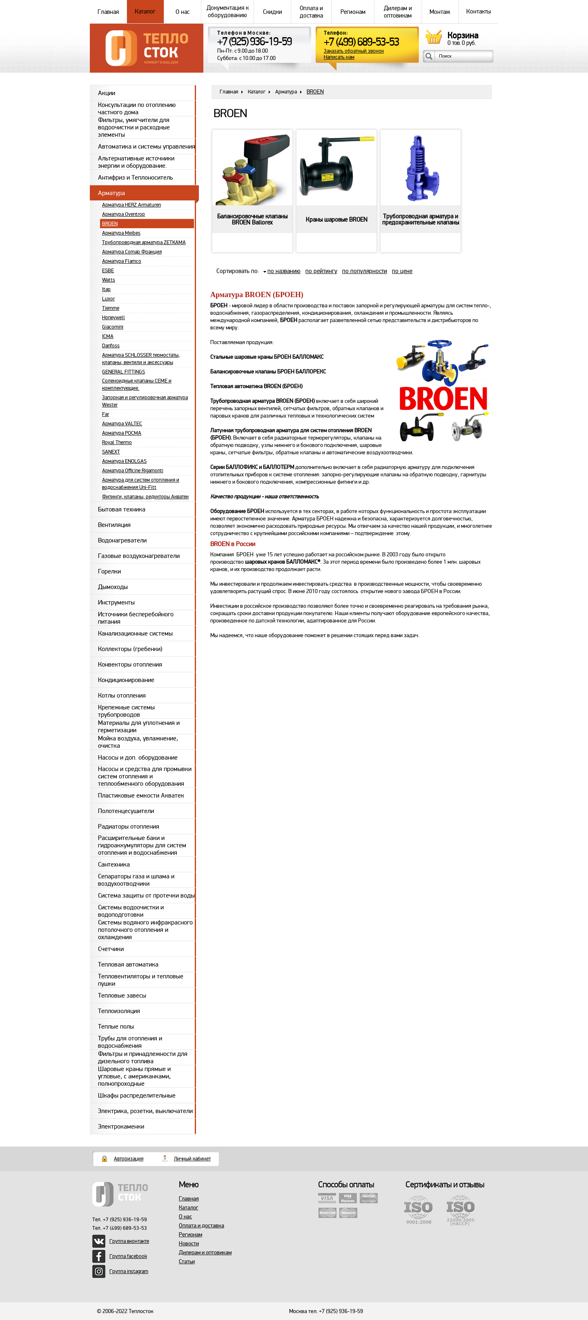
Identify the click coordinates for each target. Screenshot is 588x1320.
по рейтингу (321, 271)
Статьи (187, 1261)
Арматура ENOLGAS (124, 461)
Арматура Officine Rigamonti (132, 470)
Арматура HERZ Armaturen (131, 205)
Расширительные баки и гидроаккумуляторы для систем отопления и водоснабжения (142, 845)
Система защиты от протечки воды (146, 895)
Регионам (353, 11)
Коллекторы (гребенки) (130, 649)
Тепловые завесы (122, 995)
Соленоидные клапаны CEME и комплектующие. (137, 384)
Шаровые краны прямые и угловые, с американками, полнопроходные (134, 1076)
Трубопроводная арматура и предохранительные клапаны (420, 219)
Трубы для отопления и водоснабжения (130, 1041)
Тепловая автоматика (128, 964)
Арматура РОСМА (121, 433)
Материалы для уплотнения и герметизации (139, 726)
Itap (106, 289)
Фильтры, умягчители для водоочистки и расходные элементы (134, 127)
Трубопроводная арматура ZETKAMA (144, 242)
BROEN (110, 223)
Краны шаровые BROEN (337, 220)
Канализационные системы (135, 633)
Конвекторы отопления (130, 664)
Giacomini (112, 327)
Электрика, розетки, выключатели (145, 1111)
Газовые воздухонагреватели (139, 556)
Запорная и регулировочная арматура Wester (145, 401)
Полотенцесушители (126, 811)
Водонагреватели (122, 540)
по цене (402, 271)
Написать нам (339, 57)
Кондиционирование (126, 680)
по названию (284, 271)
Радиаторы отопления (128, 826)
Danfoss (111, 345)
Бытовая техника (121, 509)
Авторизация (128, 1159)
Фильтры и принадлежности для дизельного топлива (142, 1057)
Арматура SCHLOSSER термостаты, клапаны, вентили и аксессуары (141, 359)
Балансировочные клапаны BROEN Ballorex (252, 219)
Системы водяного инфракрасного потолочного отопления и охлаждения (145, 930)
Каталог (145, 11)
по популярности (364, 271)
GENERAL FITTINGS (123, 372)
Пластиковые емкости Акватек (141, 795)
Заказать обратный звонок (354, 51)
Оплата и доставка (311, 11)
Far (105, 414)
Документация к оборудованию (227, 11)
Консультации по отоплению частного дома (137, 108)
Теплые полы (116, 1026)
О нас (182, 11)
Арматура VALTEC (122, 423)
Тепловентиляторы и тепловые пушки (140, 979)
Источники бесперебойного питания (136, 617)
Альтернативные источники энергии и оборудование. (136, 161)
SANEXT (111, 452)
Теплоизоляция (119, 1011)
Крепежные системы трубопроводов (126, 710)
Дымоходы (113, 587)
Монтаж (439, 11)
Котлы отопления (122, 695)
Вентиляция (114, 525)
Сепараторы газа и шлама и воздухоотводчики (136, 879)
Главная (108, 11)
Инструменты (116, 602)
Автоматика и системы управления (146, 146)
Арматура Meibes (121, 233)
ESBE (108, 270)
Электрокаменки (121, 1126)
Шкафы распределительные (137, 1095)
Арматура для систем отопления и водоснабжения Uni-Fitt (140, 484)
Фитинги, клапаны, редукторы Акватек (145, 496)
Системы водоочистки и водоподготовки (131, 910)
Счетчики (111, 949)
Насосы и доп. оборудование (138, 757)
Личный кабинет (192, 1159)
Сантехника (114, 864)
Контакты (478, 11)
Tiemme (110, 308)
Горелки (109, 571)
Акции (106, 93)
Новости (189, 1243)
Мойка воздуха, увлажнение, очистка (138, 741)
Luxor (108, 299)
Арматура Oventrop (123, 214)
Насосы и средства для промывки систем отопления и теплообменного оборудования (145, 776)
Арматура (111, 193)
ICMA (108, 336)
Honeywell (113, 317)
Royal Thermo (117, 442)
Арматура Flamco (121, 261)
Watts (108, 280)
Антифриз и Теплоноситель (135, 177)
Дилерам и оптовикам (397, 11)
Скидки (272, 11)
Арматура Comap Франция (132, 252)
